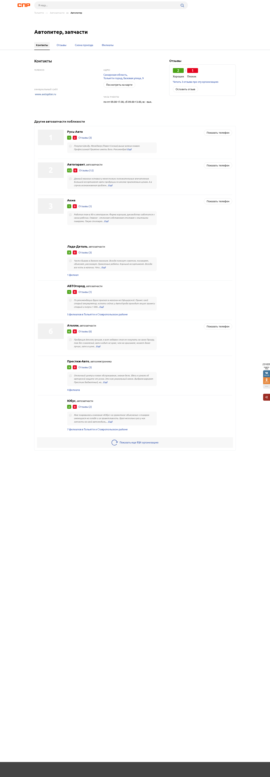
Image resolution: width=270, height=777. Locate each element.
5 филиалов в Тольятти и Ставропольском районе (97, 316)
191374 (266, 375)
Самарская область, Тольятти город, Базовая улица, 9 (123, 76)
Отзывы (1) (85, 206)
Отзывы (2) (85, 409)
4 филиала (73, 392)
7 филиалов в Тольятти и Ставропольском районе (97, 432)
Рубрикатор (40, 769)
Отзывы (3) (85, 137)
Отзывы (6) (85, 333)
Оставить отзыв (185, 89)
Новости (62, 769)
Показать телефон (218, 132)
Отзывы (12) (86, 170)
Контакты (111, 769)
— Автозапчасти (55, 13)
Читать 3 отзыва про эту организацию (195, 81)
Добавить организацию (220, 769)
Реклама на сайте (86, 769)
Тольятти (39, 13)
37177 (266, 382)
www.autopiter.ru (44, 94)
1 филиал (73, 276)
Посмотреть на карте (119, 84)
